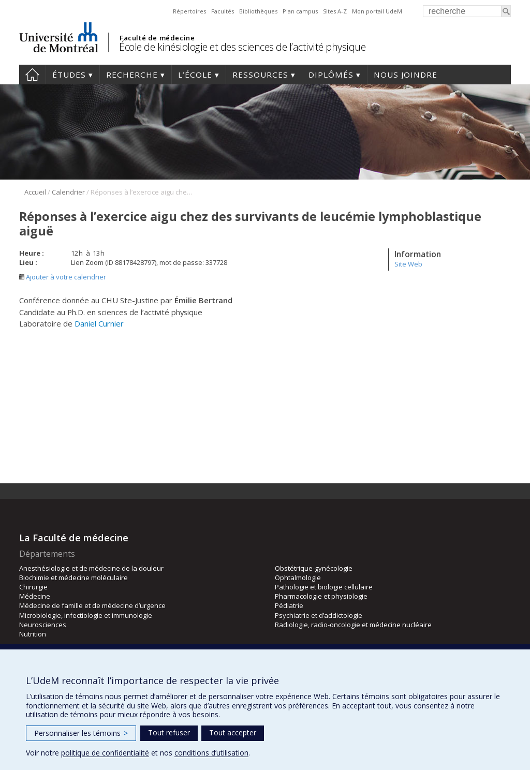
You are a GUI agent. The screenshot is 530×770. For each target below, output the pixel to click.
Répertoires (189, 11)
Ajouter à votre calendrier (62, 277)
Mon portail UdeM (377, 11)
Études (69, 74)
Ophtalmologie (298, 577)
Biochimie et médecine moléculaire (73, 577)
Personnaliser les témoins (81, 733)
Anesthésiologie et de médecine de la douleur (91, 568)
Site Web (408, 264)
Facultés (222, 11)
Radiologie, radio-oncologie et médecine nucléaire (353, 624)
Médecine (34, 596)
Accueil (32, 74)
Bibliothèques (258, 11)
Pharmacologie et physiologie (321, 596)
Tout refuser (169, 732)
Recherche (132, 74)
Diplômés (331, 74)
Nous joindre (405, 74)
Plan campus (300, 11)
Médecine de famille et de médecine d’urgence (92, 605)
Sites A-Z (335, 11)
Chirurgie (33, 586)
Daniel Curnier (99, 323)
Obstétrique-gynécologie (313, 568)
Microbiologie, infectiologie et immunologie (85, 615)
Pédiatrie (289, 605)
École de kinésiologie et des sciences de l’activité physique (242, 47)
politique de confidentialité (105, 753)
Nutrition (32, 634)
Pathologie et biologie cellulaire (324, 586)
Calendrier (68, 192)
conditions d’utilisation (211, 753)
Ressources (260, 74)
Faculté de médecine (157, 37)
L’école (195, 74)
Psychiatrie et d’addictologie (318, 615)
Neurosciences (42, 624)
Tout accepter (232, 732)
